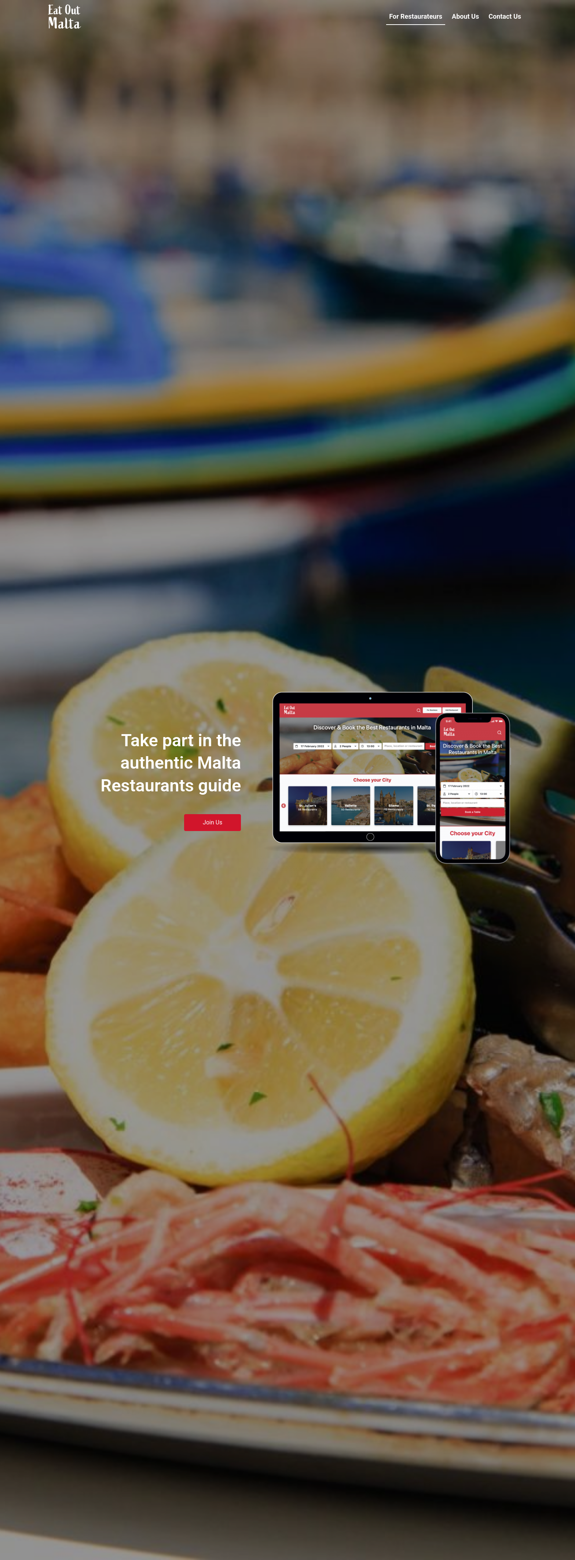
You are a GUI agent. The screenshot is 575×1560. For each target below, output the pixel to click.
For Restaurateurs (415, 16)
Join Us (212, 822)
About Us (465, 16)
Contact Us (504, 16)
